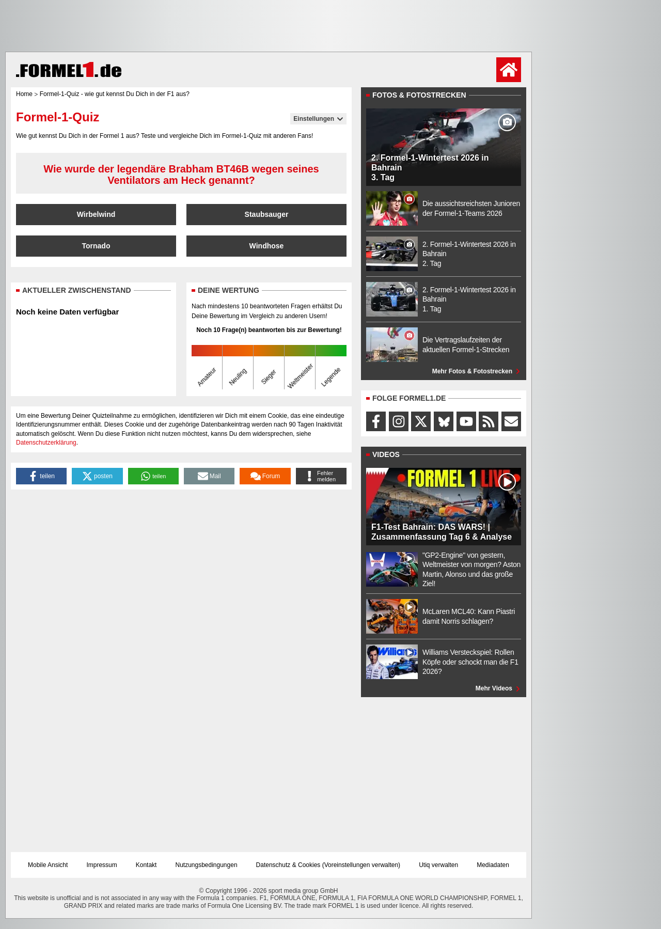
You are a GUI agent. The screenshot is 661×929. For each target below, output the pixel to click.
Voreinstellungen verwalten (361, 865)
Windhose (266, 246)
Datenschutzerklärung (46, 442)
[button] (41, 476)
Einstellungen (318, 118)
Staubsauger (267, 214)
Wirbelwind (96, 214)
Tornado (96, 246)
